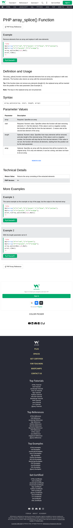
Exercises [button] (34, 3)
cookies (32, 521)
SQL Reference (35, 422)
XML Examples (35, 467)
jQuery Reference (35, 438)
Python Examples (35, 457)
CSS (14, 7)
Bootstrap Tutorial (36, 398)
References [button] (23, 3)
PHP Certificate (37, 491)
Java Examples (35, 465)
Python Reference (35, 424)
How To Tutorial (36, 391)
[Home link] (3, 2)
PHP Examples (35, 463)
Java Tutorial (36, 402)
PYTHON (40, 7)
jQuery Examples (35, 469)
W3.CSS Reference (36, 426)
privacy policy (39, 521)
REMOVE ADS (36, 160)
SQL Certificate (36, 487)
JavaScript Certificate (36, 483)
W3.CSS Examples (35, 459)
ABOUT (35, 513)
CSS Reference (35, 418)
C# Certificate (36, 498)
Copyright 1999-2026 (16, 523)
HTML (8, 7)
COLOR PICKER (36, 314)
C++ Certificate (36, 496)
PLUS (36, 349)
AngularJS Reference (35, 436)
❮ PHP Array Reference (13, 27)
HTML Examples (35, 447)
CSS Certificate (36, 481)
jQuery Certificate (36, 493)
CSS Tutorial (36, 387)
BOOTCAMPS (36, 368)
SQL (32, 7)
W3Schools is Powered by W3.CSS (52, 523)
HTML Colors (35, 432)
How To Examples (35, 453)
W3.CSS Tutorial (36, 396)
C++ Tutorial (36, 404)
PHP (53, 7)
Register (40, 307)
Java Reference (36, 434)
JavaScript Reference (36, 420)
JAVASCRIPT (23, 7)
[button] (42, 3)
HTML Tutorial (36, 385)
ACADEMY (42, 513)
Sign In (36, 296)
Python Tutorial (36, 394)
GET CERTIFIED (36, 358)
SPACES (36, 354)
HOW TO (61, 7)
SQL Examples (35, 455)
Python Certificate (36, 489)
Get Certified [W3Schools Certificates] (55, 3)
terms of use (61, 519)
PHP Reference (35, 430)
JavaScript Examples (35, 451)
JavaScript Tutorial (36, 389)
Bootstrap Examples (35, 461)
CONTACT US (36, 373)
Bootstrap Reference (35, 428)
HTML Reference (35, 416)
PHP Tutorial (36, 400)
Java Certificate (36, 495)
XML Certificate (37, 500)
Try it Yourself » (10, 60)
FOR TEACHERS (36, 363)
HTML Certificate (36, 479)
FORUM (28, 513)
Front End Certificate (36, 485)
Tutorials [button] (12, 3)
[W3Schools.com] (36, 344)
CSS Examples (35, 449)
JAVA (47, 7)
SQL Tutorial (36, 393)
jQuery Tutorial (37, 406)
